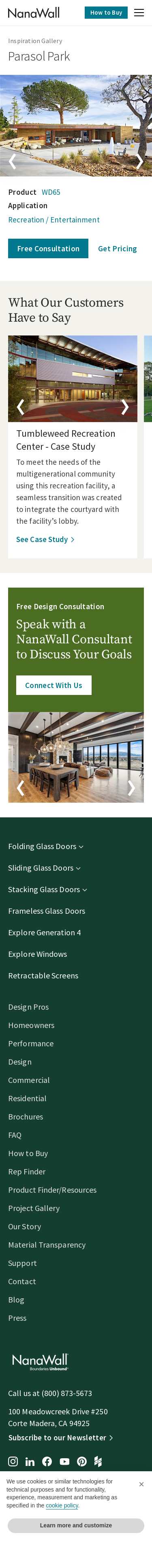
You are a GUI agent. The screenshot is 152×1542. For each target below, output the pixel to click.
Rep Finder (26, 1171)
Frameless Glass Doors (46, 911)
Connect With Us (54, 685)
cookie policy (62, 1505)
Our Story (24, 1226)
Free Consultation (48, 248)
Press (17, 1318)
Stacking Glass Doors (44, 889)
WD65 (51, 192)
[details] (72, 378)
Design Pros (28, 1007)
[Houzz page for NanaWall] (98, 1462)
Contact (22, 1281)
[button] (139, 14)
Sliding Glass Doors (40, 867)
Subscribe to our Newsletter (57, 1437)
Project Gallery (34, 1208)
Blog (16, 1299)
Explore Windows (37, 954)
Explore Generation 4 (44, 932)
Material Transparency (47, 1244)
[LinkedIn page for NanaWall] (30, 1462)
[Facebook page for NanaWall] (47, 1462)
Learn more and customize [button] (76, 1525)
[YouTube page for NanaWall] (64, 1462)
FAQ (14, 1135)
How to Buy (106, 12)
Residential (27, 1098)
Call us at (24, 1393)
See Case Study (42, 539)
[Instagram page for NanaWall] (13, 1462)
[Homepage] (33, 12)
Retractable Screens (43, 975)
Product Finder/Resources (52, 1190)
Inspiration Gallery (35, 41)
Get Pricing (117, 248)
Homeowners (31, 1025)
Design (20, 1061)
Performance (31, 1043)
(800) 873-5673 (66, 1393)
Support (22, 1263)
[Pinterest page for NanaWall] (82, 1462)
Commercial (29, 1080)
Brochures (25, 1116)
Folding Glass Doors (42, 846)
